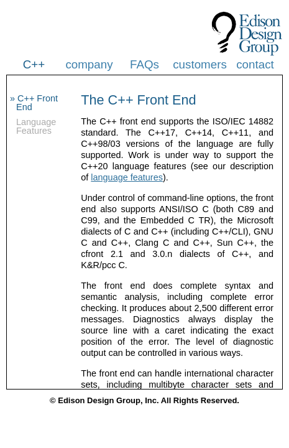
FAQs (144, 64)
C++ (34, 64)
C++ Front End (37, 102)
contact (255, 64)
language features (127, 177)
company (88, 64)
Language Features (36, 126)
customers (200, 64)
